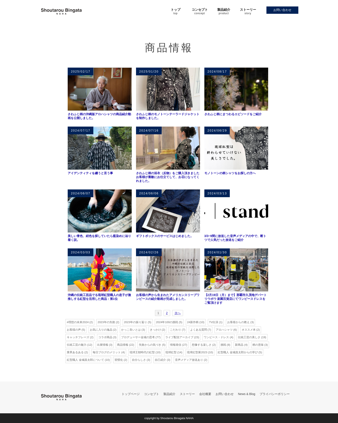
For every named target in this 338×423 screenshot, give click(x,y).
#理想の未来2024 (78, 322)
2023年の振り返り (135, 322)
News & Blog (246, 394)
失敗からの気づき (150, 344)
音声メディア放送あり (189, 359)
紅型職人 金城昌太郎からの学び (238, 352)
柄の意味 (258, 344)
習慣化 (118, 359)
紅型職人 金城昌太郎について (85, 359)
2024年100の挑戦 (167, 322)
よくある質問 (198, 329)
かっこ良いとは (131, 329)
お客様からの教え (238, 322)
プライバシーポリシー (275, 394)
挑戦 (223, 344)
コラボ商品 (105, 337)
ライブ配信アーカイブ (179, 337)
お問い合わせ (282, 10)
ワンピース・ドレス (216, 337)
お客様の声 (74, 329)
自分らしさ (139, 359)
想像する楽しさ (201, 344)
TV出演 (213, 322)
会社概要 (205, 394)
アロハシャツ (224, 329)
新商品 (239, 344)
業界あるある (75, 352)
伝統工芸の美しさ (249, 337)
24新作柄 (193, 322)
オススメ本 (249, 329)
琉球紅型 (171, 352)
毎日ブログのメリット (107, 352)
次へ (178, 313)
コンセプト (151, 394)
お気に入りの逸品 (101, 329)
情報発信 (175, 344)
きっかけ (155, 329)
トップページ (131, 394)
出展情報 (102, 344)
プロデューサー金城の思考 (138, 337)
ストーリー (187, 394)
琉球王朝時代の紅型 (142, 352)
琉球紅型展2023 (197, 352)
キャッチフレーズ (78, 337)
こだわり (175, 329)
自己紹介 (160, 359)
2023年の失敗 (106, 322)
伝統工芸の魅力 (76, 344)
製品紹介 (169, 394)
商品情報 (122, 344)
